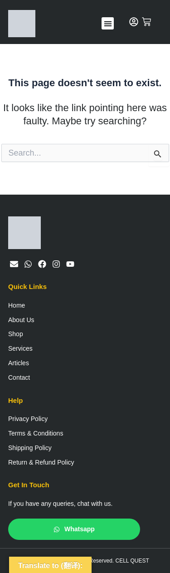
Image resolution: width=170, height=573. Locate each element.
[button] (108, 23)
